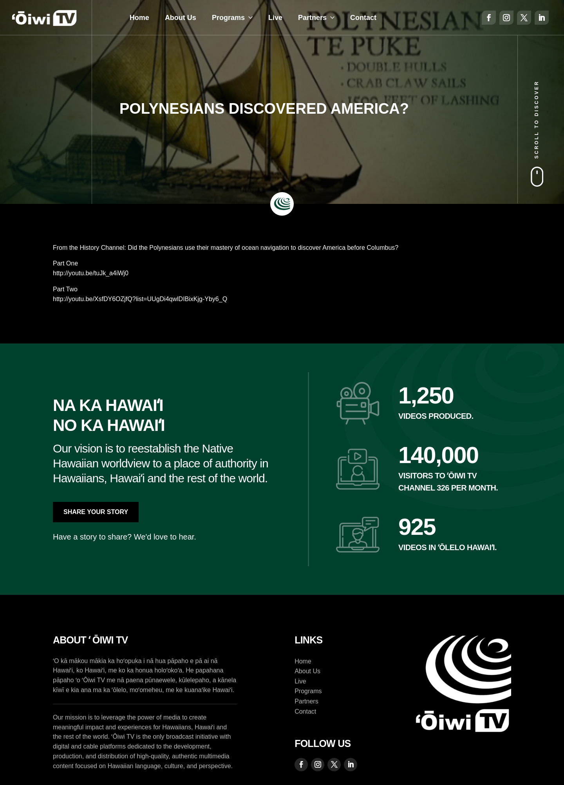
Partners (312, 18)
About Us (180, 18)
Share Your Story (95, 512)
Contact (363, 18)
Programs (228, 18)
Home (139, 18)
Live (275, 18)
